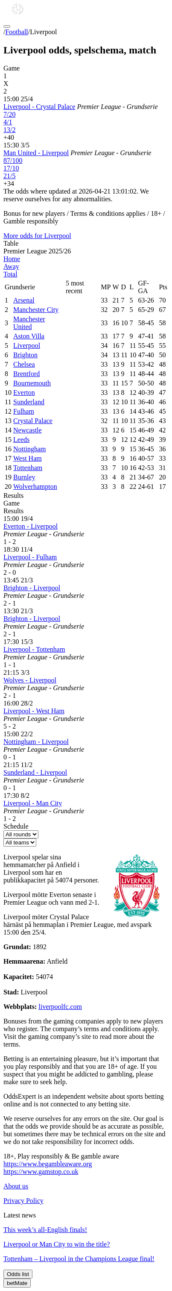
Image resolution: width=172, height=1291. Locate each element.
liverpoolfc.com (60, 1006)
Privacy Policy (23, 1200)
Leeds (21, 439)
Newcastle (27, 430)
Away (11, 266)
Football (16, 31)
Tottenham (27, 467)
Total (10, 274)
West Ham (27, 458)
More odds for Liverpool (37, 235)
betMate (17, 1283)
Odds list (18, 1274)
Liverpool (26, 345)
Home (11, 258)
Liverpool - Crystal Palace (39, 106)
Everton (24, 392)
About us (15, 1186)
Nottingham (29, 449)
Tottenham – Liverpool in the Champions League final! (79, 1258)
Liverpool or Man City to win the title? (56, 1244)
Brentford (26, 373)
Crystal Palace (32, 420)
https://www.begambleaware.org (47, 1163)
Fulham (23, 411)
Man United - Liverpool (36, 152)
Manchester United (29, 322)
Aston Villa (28, 336)
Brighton (25, 355)
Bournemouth (32, 383)
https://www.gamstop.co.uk (40, 1171)
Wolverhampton (35, 486)
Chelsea (24, 364)
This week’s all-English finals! (45, 1229)
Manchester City (35, 309)
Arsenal (24, 300)
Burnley (24, 477)
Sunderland (28, 402)
